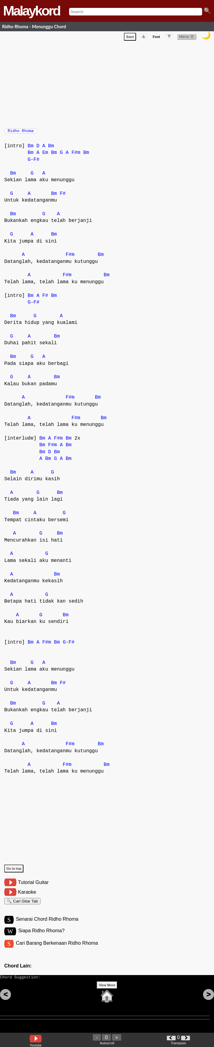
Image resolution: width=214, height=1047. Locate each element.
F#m (76, 155)
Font (156, 38)
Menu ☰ (186, 38)
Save (130, 38)
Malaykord (31, 11)
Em (45, 155)
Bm (30, 149)
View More (107, 994)
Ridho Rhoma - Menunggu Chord (34, 26)
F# (36, 162)
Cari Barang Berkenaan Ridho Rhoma (57, 949)
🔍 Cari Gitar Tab (22, 905)
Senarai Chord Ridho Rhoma (47, 924)
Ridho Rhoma (21, 132)
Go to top (13, 871)
